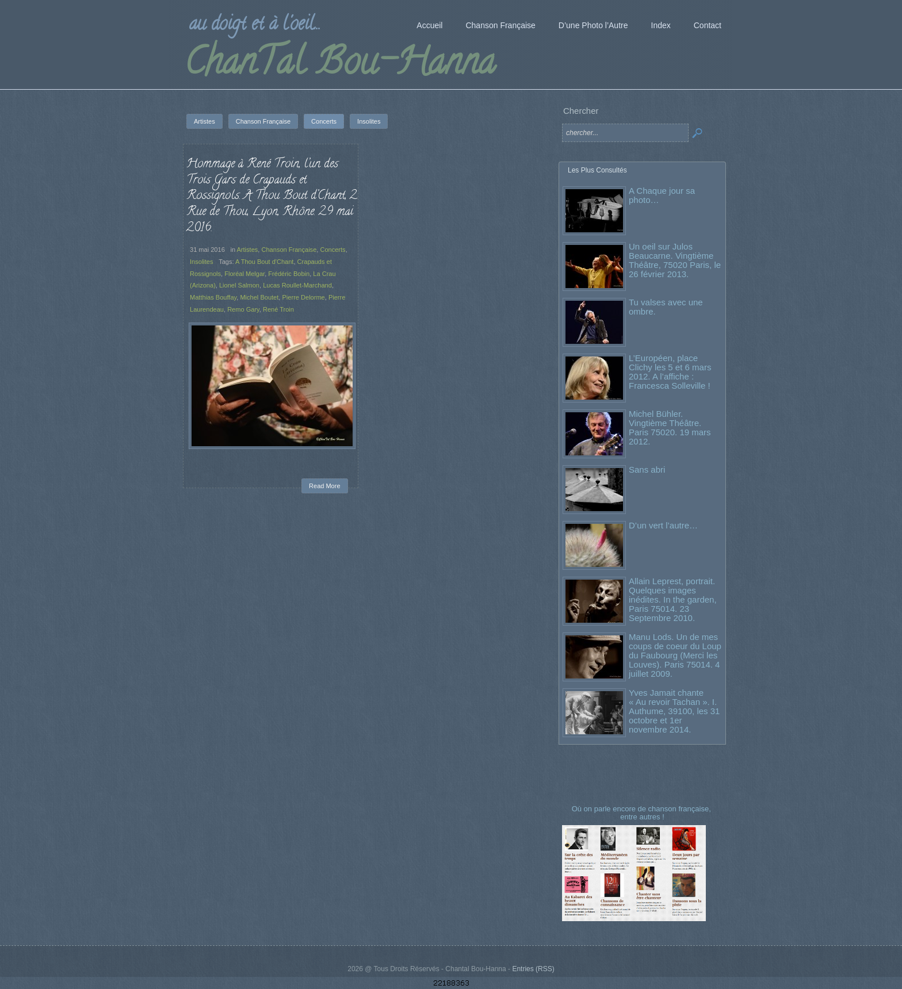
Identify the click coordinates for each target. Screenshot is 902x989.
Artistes (247, 249)
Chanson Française (288, 249)
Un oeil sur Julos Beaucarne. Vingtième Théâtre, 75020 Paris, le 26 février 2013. (675, 260)
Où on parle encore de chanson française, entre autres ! (642, 812)
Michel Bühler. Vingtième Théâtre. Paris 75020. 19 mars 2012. (670, 427)
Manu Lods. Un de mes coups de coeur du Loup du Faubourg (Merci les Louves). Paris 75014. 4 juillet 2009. (675, 655)
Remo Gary (243, 309)
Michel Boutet (259, 297)
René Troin (278, 309)
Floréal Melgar (244, 273)
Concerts (332, 249)
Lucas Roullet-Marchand (297, 285)
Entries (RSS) (533, 969)
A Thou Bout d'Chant (264, 261)
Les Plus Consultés (597, 170)
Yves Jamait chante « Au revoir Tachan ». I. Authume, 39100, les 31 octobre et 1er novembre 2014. (674, 711)
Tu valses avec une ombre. (666, 306)
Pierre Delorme (303, 297)
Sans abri (647, 469)
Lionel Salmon (239, 285)
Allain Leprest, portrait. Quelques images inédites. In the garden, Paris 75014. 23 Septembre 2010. (673, 599)
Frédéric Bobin (288, 273)
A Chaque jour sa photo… (662, 195)
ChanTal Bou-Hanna (339, 65)
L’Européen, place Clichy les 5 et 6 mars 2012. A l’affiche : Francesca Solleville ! (670, 371)
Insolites (201, 261)
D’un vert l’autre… (663, 525)
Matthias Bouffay (213, 297)
